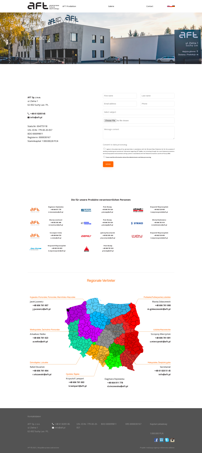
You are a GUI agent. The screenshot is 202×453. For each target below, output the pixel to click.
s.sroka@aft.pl (55, 238)
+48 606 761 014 (159, 222)
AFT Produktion (69, 6)
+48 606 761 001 (163, 337)
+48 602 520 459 (57, 248)
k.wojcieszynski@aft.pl (56, 251)
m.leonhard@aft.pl (56, 225)
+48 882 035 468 (55, 222)
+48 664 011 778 (115, 382)
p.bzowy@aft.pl (107, 212)
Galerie (111, 6)
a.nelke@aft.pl (40, 341)
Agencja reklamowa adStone (164, 448)
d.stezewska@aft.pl (55, 212)
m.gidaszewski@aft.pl (159, 309)
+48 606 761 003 (76, 382)
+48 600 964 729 (55, 235)
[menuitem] (168, 6)
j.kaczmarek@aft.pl (107, 238)
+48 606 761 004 (40, 370)
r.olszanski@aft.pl (42, 374)
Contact (149, 6)
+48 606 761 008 (163, 305)
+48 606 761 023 (40, 337)
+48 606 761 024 (107, 209)
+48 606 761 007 (40, 305)
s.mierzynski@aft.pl (160, 341)
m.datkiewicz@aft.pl (159, 225)
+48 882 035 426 (107, 235)
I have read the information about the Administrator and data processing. (128, 157)
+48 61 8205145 (37, 114)
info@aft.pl (36, 118)
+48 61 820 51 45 (162, 370)
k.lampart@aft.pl (78, 386)
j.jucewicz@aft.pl (42, 309)
